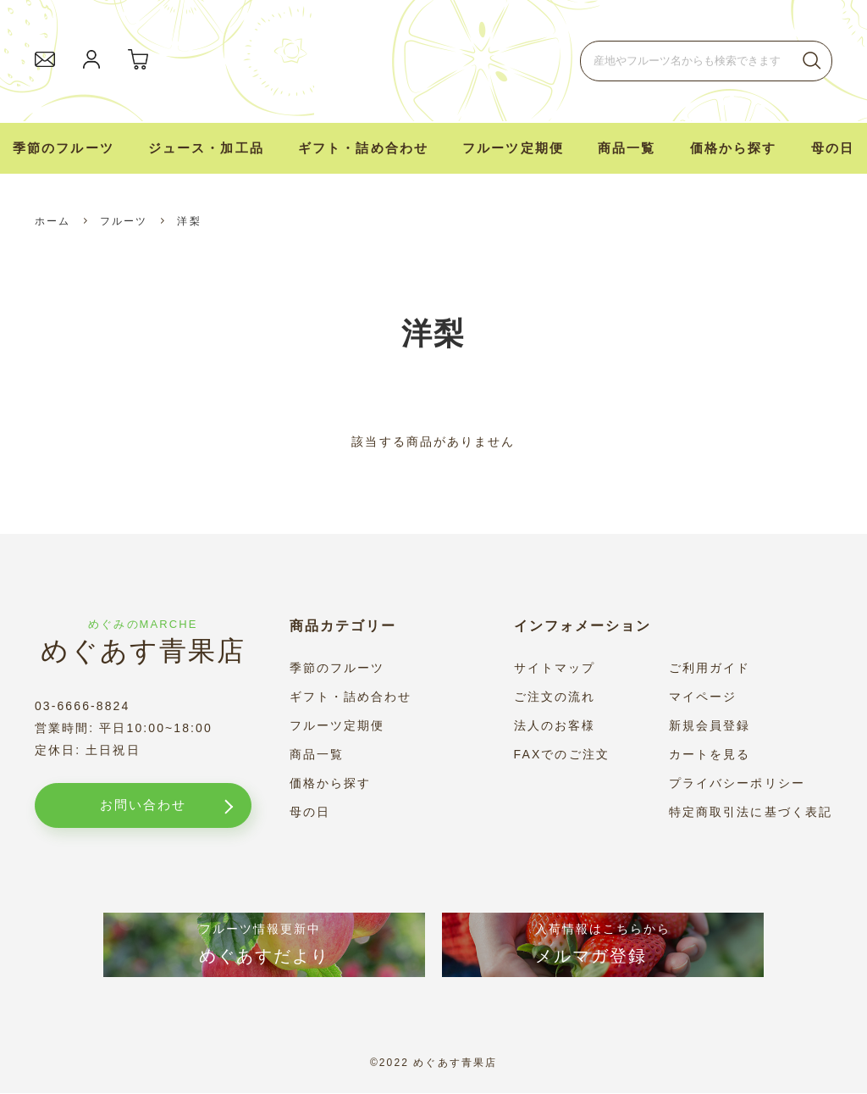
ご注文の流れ (555, 696)
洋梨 (189, 221)
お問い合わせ (137, 805)
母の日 (832, 148)
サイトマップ (555, 668)
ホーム (52, 221)
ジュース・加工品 (206, 148)
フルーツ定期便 (513, 148)
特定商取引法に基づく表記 (750, 812)
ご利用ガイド (710, 668)
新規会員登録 (710, 725)
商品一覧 (317, 754)
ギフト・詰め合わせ (363, 148)
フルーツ (123, 221)
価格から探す (331, 783)
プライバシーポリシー (737, 783)
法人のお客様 (555, 725)
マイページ (703, 696)
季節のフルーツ (63, 148)
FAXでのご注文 (562, 754)
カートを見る (710, 754)
